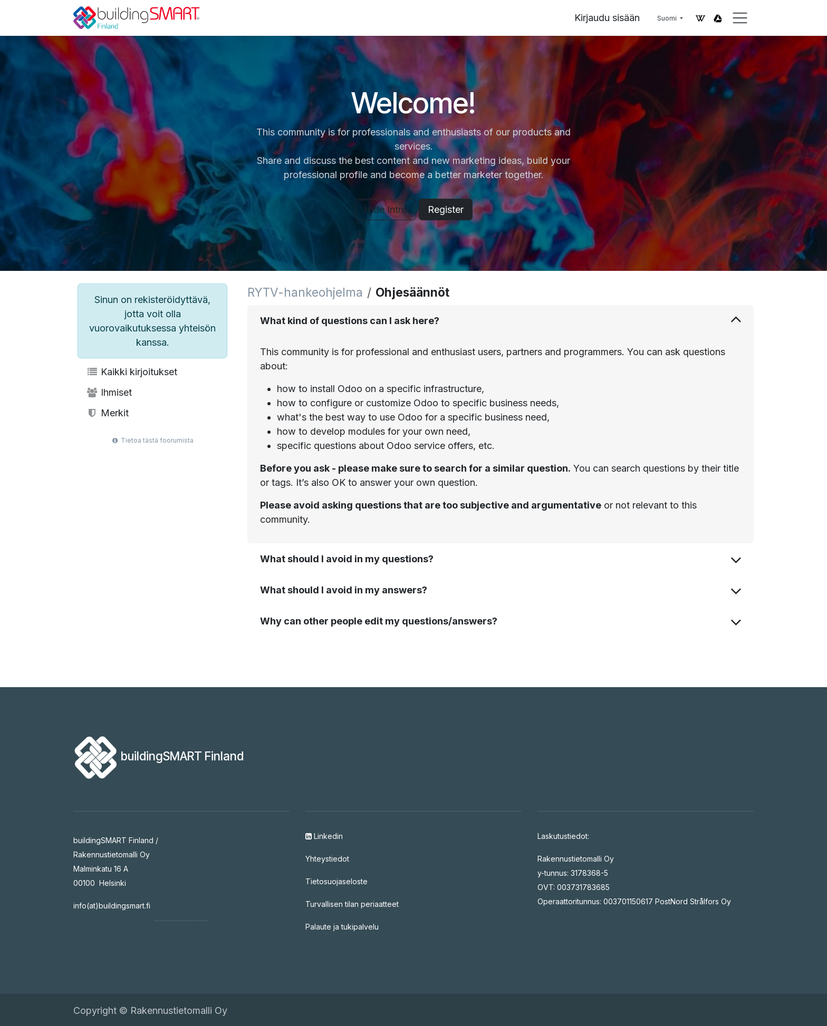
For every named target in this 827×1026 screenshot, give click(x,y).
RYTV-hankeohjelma (305, 292)
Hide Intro (385, 209)
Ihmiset (109, 392)
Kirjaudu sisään (607, 17)
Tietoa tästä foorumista (152, 440)
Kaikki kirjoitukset (131, 371)
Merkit (107, 412)
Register (446, 209)
